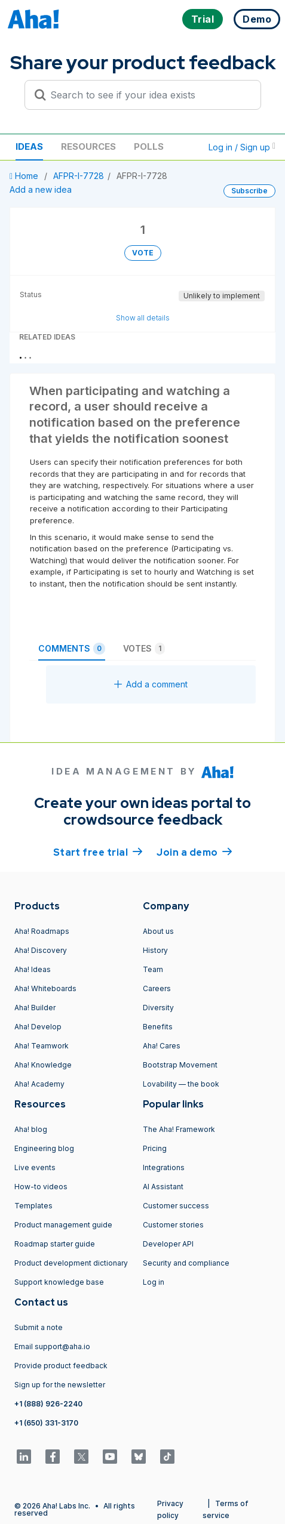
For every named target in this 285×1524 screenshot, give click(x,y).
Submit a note (38, 1327)
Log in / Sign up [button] (242, 147)
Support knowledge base (59, 1282)
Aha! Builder (35, 1007)
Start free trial (98, 851)
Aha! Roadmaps (41, 931)
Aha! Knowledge (43, 1064)
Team (153, 969)
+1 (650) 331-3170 (46, 1422)
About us (158, 931)
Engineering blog (44, 1148)
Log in (153, 1282)
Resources (88, 146)
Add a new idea (41, 189)
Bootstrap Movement (180, 1064)
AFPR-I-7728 (78, 176)
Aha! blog (30, 1129)
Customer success (176, 1205)
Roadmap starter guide (54, 1243)
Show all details (143, 317)
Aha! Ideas (32, 969)
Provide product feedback (61, 1365)
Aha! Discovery (40, 950)
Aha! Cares (161, 1045)
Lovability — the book (181, 1083)
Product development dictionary (71, 1262)
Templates (33, 1205)
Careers (157, 988)
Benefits (158, 1026)
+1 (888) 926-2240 (48, 1403)
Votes (144, 649)
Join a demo (194, 851)
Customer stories (173, 1224)
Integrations (164, 1167)
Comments (71, 649)
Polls (149, 146)
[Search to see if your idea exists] (148, 95)
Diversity (158, 1007)
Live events (35, 1167)
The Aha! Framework (179, 1129)
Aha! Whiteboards (45, 988)
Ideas (29, 146)
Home (25, 176)
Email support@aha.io (52, 1346)
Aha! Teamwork (41, 1045)
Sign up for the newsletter (59, 1384)
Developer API (168, 1243)
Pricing (155, 1148)
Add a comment (151, 684)
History (155, 950)
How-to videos (41, 1186)
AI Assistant (163, 1186)
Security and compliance (186, 1262)
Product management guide (63, 1224)
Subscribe (249, 190)
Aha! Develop (38, 1026)
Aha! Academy (39, 1083)
